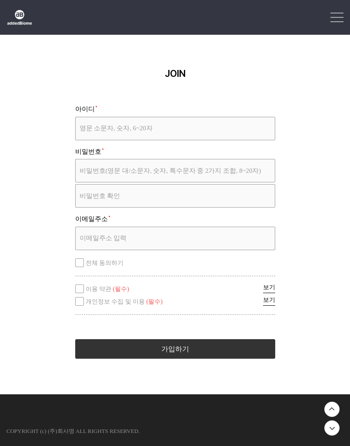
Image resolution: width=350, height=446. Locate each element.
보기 (269, 287)
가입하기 (175, 349)
